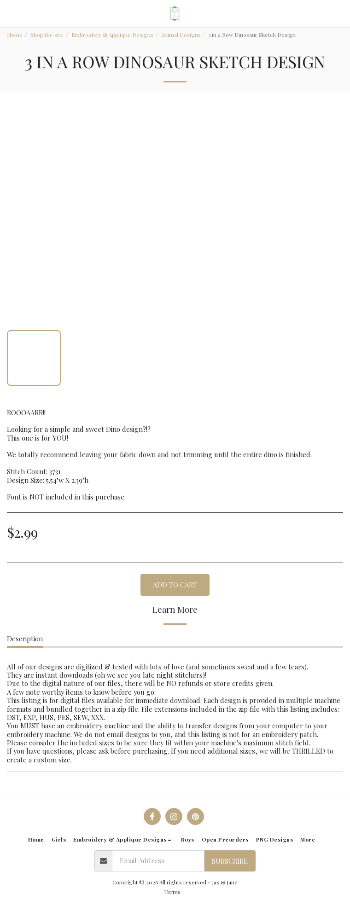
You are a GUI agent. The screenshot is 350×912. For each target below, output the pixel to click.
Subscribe (230, 861)
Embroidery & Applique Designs (112, 34)
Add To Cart (175, 584)
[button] (10, 13)
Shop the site (47, 34)
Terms (172, 891)
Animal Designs (181, 34)
